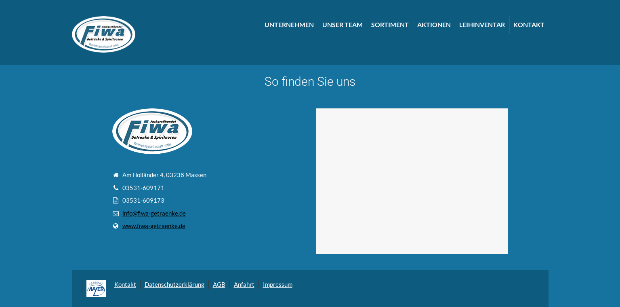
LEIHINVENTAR (482, 24)
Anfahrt (244, 284)
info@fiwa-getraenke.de (154, 213)
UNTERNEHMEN (289, 24)
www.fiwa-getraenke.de (153, 225)
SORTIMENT (390, 24)
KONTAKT (528, 24)
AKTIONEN (434, 24)
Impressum (277, 284)
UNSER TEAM (342, 24)
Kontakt (125, 284)
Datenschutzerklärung (174, 284)
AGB (219, 284)
